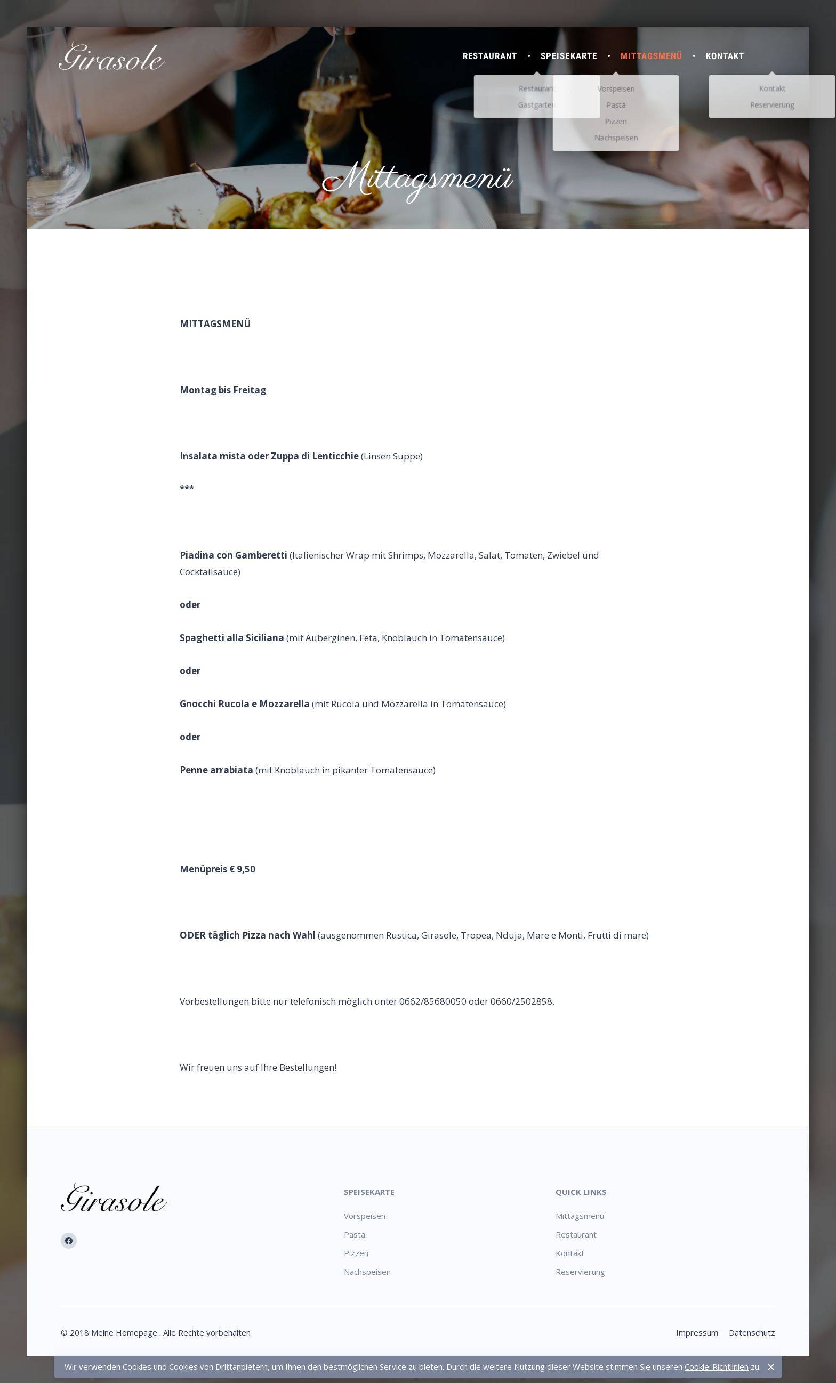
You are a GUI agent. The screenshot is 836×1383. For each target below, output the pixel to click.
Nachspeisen (367, 1271)
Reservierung (580, 1271)
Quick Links (581, 1191)
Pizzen (356, 1253)
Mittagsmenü (651, 56)
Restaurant (490, 56)
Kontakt (725, 56)
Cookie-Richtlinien (717, 1366)
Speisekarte (569, 56)
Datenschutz (752, 1332)
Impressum (697, 1332)
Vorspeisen (364, 1215)
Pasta (354, 1234)
